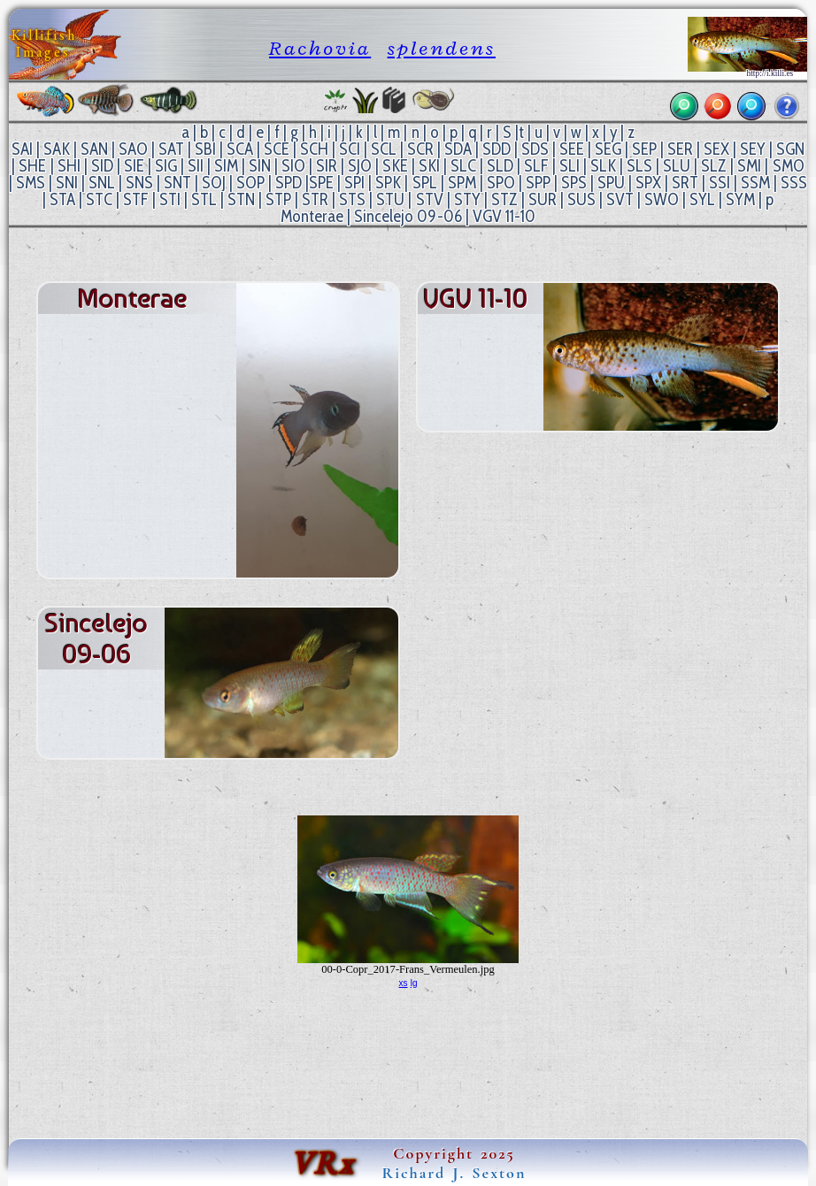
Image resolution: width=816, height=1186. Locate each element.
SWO (661, 199)
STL (204, 199)
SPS (574, 182)
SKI (429, 165)
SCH (314, 149)
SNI (67, 182)
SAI (22, 149)
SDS (535, 149)
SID (102, 165)
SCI (349, 149)
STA (62, 199)
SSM (755, 182)
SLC (463, 165)
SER (680, 149)
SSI (719, 182)
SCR (420, 149)
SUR (542, 199)
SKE (395, 165)
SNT (177, 182)
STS (352, 199)
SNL (102, 182)
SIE (134, 165)
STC (99, 199)
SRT (685, 182)
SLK (603, 165)
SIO (293, 165)
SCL (383, 149)
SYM (740, 199)
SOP (250, 182)
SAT (171, 149)
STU (390, 199)
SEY (753, 149)
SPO (501, 182)
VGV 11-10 (504, 216)
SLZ (714, 165)
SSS (794, 182)
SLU (676, 165)
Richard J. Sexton (454, 1172)
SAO (133, 149)
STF (136, 199)
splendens (442, 48)
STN (241, 199)
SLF (536, 165)
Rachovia (320, 48)
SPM (462, 182)
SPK (388, 182)
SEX (716, 149)
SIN (260, 165)
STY (467, 199)
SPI (354, 182)
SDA (458, 149)
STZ (504, 199)
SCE (276, 149)
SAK (56, 149)
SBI (205, 149)
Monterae (312, 216)
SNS (139, 182)
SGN (790, 149)
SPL (424, 182)
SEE (571, 149)
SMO (788, 165)
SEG (608, 149)
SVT (620, 199)
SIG (166, 165)
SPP (538, 182)
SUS (581, 199)
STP (278, 199)
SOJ (214, 182)
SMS (30, 182)
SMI (749, 165)
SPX (648, 182)
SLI (569, 165)
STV (429, 199)
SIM (226, 165)
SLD (500, 165)
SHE (32, 165)
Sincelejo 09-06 (407, 216)
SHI (69, 165)
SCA (240, 149)
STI (170, 199)
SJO (360, 165)
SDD (496, 149)
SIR (326, 165)
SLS (639, 165)
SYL (702, 199)
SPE (321, 182)
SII (196, 165)
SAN (94, 149)
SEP (644, 149)
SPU (611, 182)
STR (315, 199)
